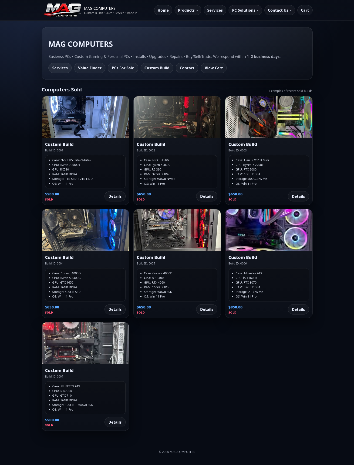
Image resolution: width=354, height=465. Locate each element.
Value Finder (89, 67)
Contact (187, 67)
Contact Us (278, 10)
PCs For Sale (123, 67)
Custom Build (157, 67)
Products (186, 10)
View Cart (214, 67)
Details (114, 196)
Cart (305, 10)
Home (163, 10)
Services (215, 10)
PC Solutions (243, 10)
